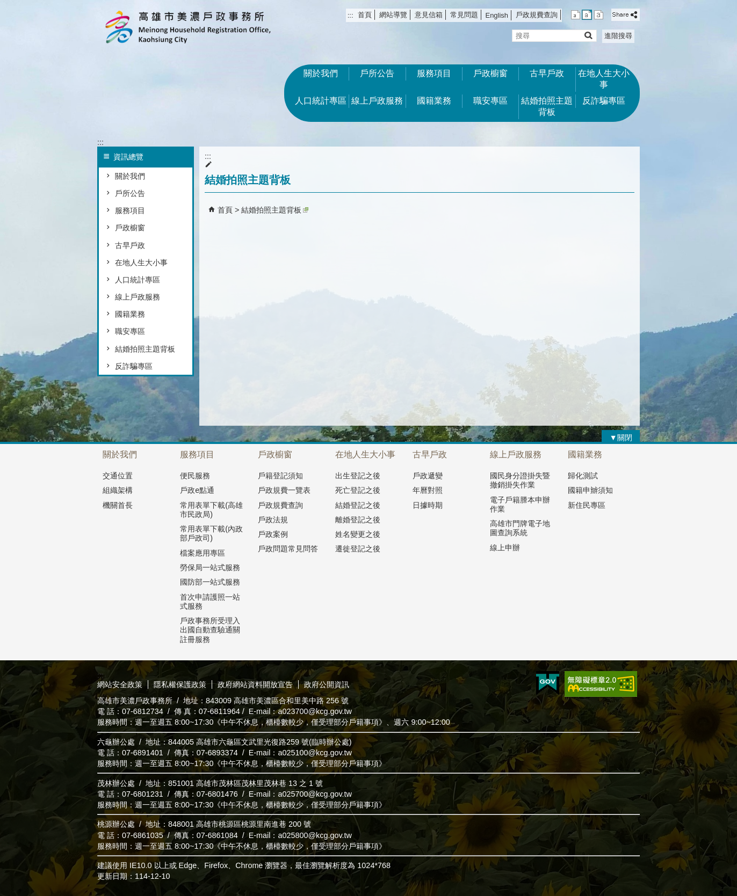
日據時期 (428, 505)
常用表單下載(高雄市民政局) (211, 510)
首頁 (365, 15)
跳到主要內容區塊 (5, 5)
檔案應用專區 (202, 553)
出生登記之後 (357, 475)
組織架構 (118, 490)
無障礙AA (601, 684)
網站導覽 (393, 15)
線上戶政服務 (377, 100)
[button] (588, 35)
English (497, 15)
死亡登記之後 (357, 490)
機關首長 (118, 505)
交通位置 (118, 475)
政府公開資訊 (326, 684)
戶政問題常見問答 (288, 548)
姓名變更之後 (357, 534)
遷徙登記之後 (357, 548)
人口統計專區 (320, 100)
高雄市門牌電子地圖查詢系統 (520, 528)
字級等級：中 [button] (587, 15)
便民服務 (195, 475)
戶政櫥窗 (490, 73)
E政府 (547, 683)
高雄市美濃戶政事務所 (188, 27)
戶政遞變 (428, 475)
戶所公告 (377, 73)
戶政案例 (273, 534)
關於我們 (321, 73)
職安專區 (490, 100)
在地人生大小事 (604, 79)
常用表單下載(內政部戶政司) (211, 533)
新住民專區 (586, 505)
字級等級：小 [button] (575, 14)
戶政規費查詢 (537, 15)
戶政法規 (273, 519)
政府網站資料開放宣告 (255, 684)
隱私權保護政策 (180, 684)
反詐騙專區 (603, 100)
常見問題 (464, 15)
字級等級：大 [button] (598, 14)
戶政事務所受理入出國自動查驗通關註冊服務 (210, 630)
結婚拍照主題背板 (547, 106)
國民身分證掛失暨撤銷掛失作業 (520, 480)
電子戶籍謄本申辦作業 (520, 504)
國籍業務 (434, 100)
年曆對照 (428, 490)
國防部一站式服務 (210, 582)
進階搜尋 (618, 36)
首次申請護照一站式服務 (210, 601)
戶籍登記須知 (280, 475)
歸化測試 (583, 475)
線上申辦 (505, 547)
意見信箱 (429, 15)
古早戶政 (547, 73)
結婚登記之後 (357, 505)
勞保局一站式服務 (210, 567)
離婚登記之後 (357, 519)
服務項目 (434, 73)
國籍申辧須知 (590, 490)
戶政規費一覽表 (284, 490)
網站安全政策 (119, 684)
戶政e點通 (197, 490)
